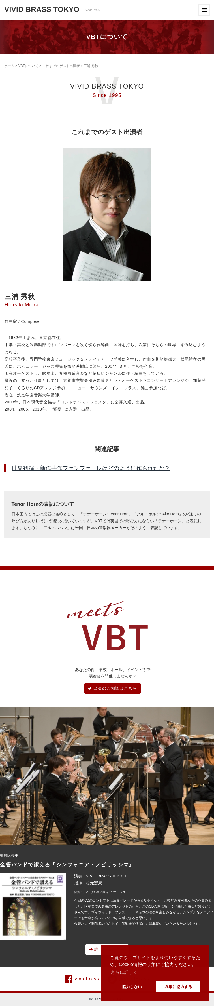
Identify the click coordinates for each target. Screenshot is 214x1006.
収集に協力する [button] (178, 986)
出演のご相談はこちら (112, 688)
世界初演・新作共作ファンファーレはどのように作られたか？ (91, 468)
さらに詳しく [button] (124, 972)
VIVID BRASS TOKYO (52, 9)
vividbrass (82, 979)
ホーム (9, 66)
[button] (8, 776)
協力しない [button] (132, 986)
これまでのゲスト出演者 (61, 66)
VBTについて (28, 66)
